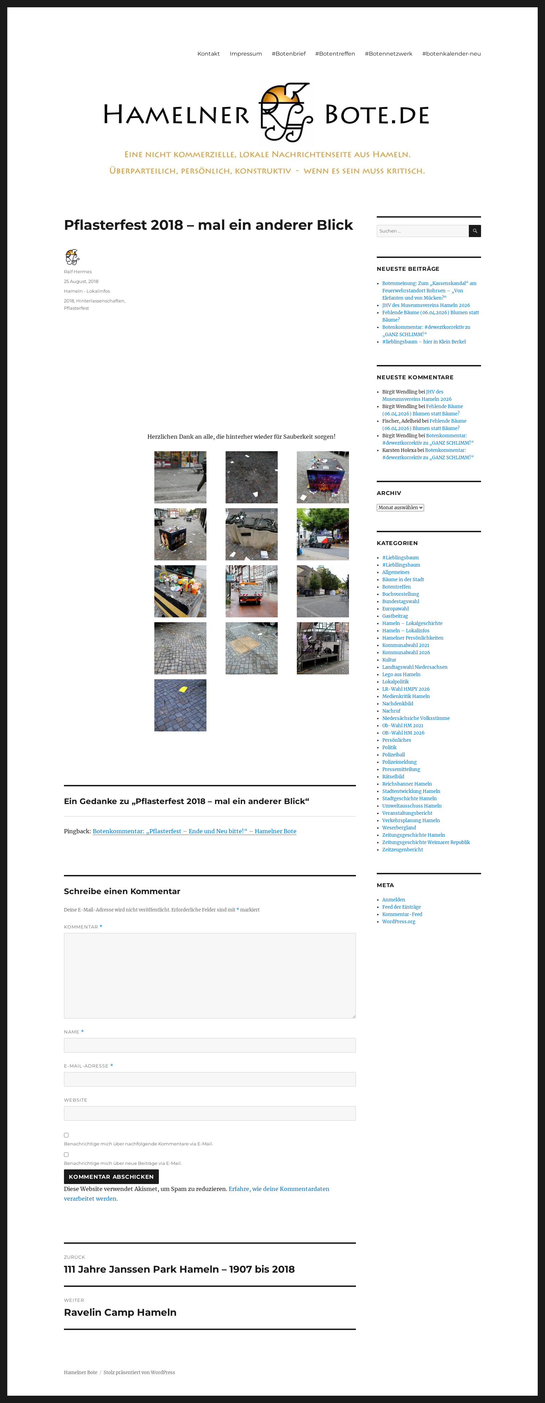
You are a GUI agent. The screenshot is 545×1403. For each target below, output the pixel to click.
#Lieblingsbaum (400, 558)
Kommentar (83, 927)
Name (74, 1032)
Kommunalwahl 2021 (405, 645)
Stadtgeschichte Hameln (409, 799)
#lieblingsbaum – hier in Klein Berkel (424, 342)
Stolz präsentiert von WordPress (139, 1373)
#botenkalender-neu (451, 53)
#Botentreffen (335, 53)
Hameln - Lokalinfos (87, 291)
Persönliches (396, 740)
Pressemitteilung (401, 769)
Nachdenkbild (397, 704)
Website (76, 1100)
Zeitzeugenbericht (402, 850)
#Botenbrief (289, 53)
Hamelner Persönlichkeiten (413, 638)
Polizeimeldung (399, 762)
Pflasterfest (76, 308)
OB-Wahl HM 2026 (403, 733)
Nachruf (391, 711)
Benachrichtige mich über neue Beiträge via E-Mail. (123, 1163)
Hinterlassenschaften (100, 300)
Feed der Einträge (401, 907)
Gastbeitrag (395, 616)
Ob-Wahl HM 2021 (402, 726)
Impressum (246, 53)
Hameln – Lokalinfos (406, 631)
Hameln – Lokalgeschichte (412, 623)
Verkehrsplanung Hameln (411, 821)
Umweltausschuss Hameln (412, 806)
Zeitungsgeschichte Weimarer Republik (426, 842)
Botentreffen (396, 587)
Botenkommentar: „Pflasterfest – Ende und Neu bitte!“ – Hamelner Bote (194, 831)
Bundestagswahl (400, 602)
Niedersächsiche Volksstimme (416, 718)
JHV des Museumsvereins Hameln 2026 (426, 305)
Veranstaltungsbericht (407, 813)
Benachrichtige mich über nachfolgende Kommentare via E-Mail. (138, 1143)
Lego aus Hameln (401, 675)
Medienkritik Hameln (406, 696)
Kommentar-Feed (402, 914)
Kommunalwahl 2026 (406, 653)
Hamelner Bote (80, 1373)
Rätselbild (393, 777)
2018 (69, 300)
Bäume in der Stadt (403, 580)
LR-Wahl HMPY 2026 (406, 689)
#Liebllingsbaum (401, 565)
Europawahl (395, 609)
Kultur (389, 660)
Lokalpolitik (395, 682)
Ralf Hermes (78, 271)
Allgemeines (396, 572)
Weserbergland (399, 828)
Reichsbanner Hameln (407, 784)
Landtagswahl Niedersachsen (415, 667)
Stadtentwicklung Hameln (411, 791)
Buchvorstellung (400, 594)
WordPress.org (398, 922)
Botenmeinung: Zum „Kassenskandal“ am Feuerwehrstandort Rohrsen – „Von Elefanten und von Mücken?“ (429, 291)
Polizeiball (393, 755)
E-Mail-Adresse (88, 1066)
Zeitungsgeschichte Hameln (413, 835)
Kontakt (208, 53)
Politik (389, 748)
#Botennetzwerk (389, 53)
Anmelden (393, 900)
